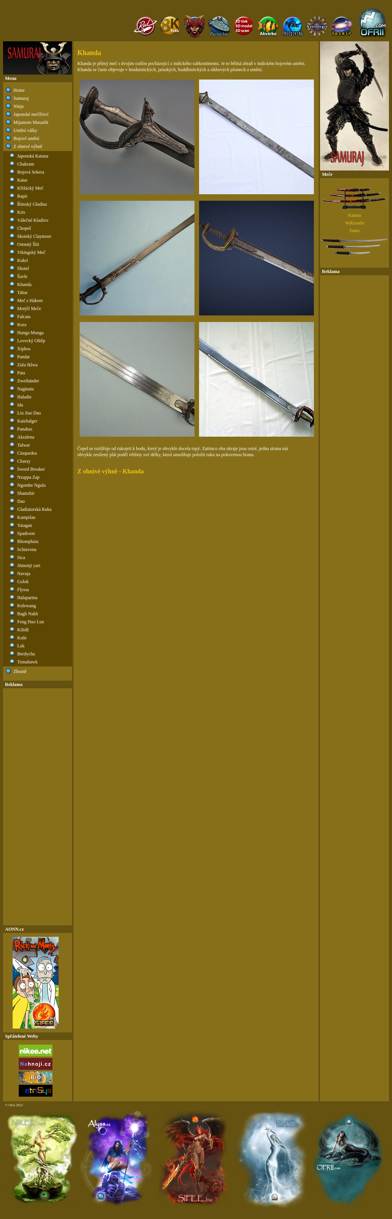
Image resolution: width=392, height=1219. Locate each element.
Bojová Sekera (30, 172)
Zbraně (19, 671)
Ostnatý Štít (28, 244)
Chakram (25, 164)
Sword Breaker (31, 469)
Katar (22, 180)
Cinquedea (27, 453)
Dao (21, 501)
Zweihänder (28, 381)
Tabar (22, 292)
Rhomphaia (27, 541)
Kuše (22, 637)
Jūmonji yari (28, 565)
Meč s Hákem (30, 300)
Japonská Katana (32, 156)
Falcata (24, 316)
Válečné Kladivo (32, 220)
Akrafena (25, 437)
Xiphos (24, 348)
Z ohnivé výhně (27, 146)
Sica (21, 557)
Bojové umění (26, 138)
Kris (21, 212)
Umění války (25, 130)
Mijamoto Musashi (30, 122)
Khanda (24, 284)
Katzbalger (27, 421)
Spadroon (26, 533)
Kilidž (23, 629)
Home (18, 90)
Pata (21, 372)
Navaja (23, 573)
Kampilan (26, 517)
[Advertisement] (37, 807)
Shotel (23, 268)
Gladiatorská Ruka (34, 509)
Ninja (18, 106)
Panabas (24, 429)
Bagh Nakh (27, 613)
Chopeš (24, 228)
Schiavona (26, 549)
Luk (20, 646)
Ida (20, 405)
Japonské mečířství (31, 114)
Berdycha (26, 654)
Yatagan (24, 525)
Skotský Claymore (34, 236)
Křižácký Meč (30, 188)
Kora (21, 324)
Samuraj (21, 98)
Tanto (354, 230)
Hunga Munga (30, 332)
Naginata (25, 389)
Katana (354, 215)
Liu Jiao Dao (29, 413)
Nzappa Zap (28, 477)
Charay (24, 461)
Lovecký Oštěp (31, 340)
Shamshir (25, 493)
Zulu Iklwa (27, 364)
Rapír (22, 196)
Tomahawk (27, 662)
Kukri (22, 260)
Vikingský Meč (31, 252)
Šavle (22, 276)
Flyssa (23, 589)
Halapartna (27, 597)
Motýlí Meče (29, 308)
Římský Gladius (32, 204)
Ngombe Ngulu (31, 485)
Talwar (23, 445)
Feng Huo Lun (30, 621)
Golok (23, 581)
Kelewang (26, 605)
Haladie (24, 397)
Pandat (23, 356)
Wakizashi (354, 223)
